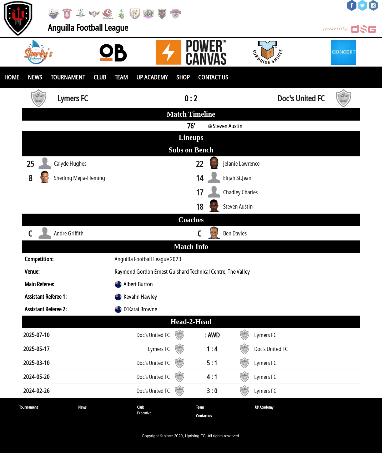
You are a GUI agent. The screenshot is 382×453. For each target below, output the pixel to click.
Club (100, 77)
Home (11, 77)
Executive (144, 412)
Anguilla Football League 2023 (148, 259)
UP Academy (152, 77)
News (35, 77)
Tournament (68, 77)
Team (121, 77)
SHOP (183, 77)
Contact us (213, 77)
